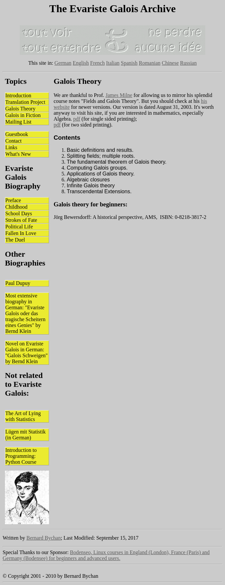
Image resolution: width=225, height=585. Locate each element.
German (63, 63)
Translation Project (25, 102)
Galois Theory (20, 108)
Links (11, 147)
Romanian (150, 63)
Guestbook (16, 134)
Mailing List (18, 122)
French (97, 63)
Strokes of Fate (21, 220)
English (81, 63)
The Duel (15, 240)
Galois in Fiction (23, 115)
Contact (13, 141)
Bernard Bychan (43, 538)
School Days (18, 213)
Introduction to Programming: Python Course (21, 456)
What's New (18, 154)
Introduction (18, 95)
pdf (76, 119)
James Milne (119, 95)
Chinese (170, 63)
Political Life (19, 226)
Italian (112, 63)
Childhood (16, 207)
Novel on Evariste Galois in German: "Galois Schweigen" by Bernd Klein (26, 352)
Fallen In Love (20, 233)
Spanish (129, 63)
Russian (188, 63)
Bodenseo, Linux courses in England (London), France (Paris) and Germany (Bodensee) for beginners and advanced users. (106, 555)
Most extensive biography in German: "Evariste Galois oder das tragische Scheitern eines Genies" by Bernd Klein (25, 313)
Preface (13, 200)
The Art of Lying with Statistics (23, 416)
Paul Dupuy (17, 283)
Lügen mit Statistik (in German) (25, 434)
